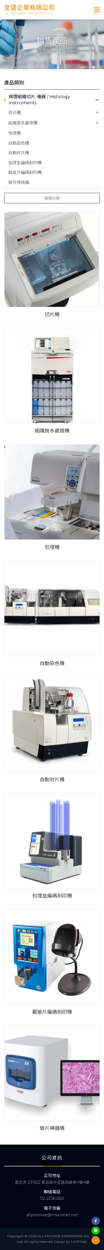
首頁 (42, 48)
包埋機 (14, 133)
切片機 (14, 112)
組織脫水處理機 (22, 122)
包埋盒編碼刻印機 (25, 162)
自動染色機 (18, 143)
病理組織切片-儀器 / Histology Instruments (39, 99)
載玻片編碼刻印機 (25, 172)
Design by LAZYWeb (70, 1241)
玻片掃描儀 (18, 182)
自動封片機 (18, 152)
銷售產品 (58, 48)
